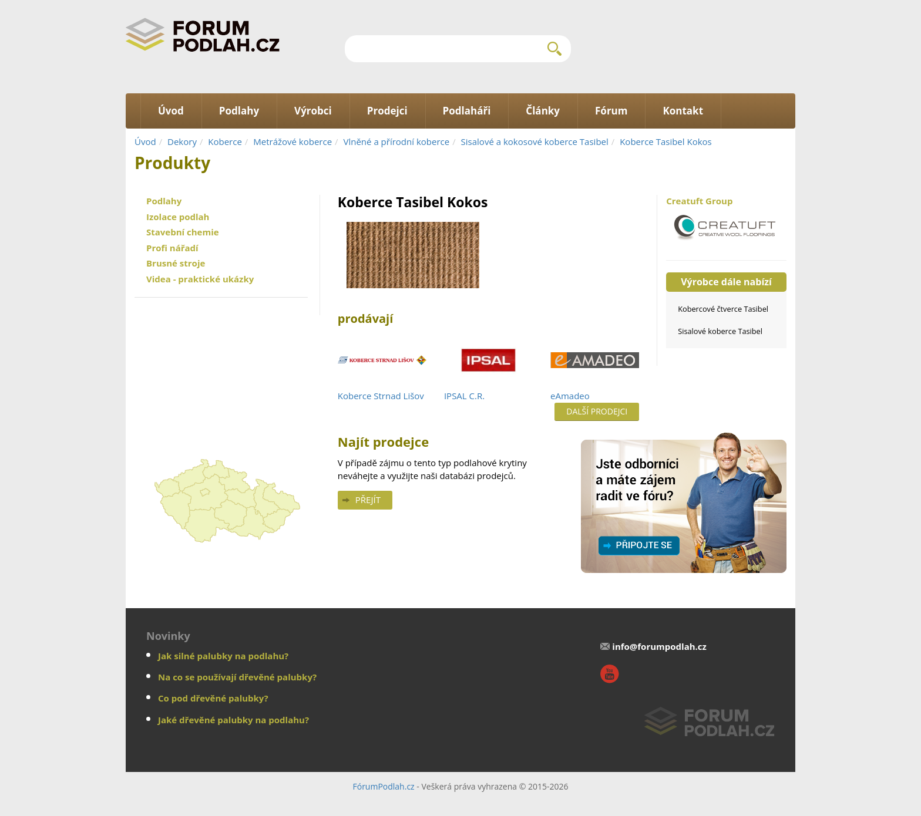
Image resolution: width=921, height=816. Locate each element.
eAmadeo (570, 396)
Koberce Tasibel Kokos (666, 141)
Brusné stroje (175, 263)
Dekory (182, 141)
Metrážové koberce (292, 141)
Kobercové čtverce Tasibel (723, 309)
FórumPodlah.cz (383, 786)
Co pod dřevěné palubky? (213, 698)
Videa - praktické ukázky (200, 279)
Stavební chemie (182, 232)
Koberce (225, 141)
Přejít (368, 499)
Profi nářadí (172, 248)
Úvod (145, 141)
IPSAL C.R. (464, 396)
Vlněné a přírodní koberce (397, 141)
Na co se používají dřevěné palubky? (237, 677)
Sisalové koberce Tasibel (720, 331)
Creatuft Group (726, 221)
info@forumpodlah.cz (659, 646)
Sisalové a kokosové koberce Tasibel (535, 141)
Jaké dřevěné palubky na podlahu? (233, 720)
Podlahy (163, 201)
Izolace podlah (177, 216)
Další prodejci (596, 411)
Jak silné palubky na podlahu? (223, 656)
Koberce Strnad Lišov (381, 396)
